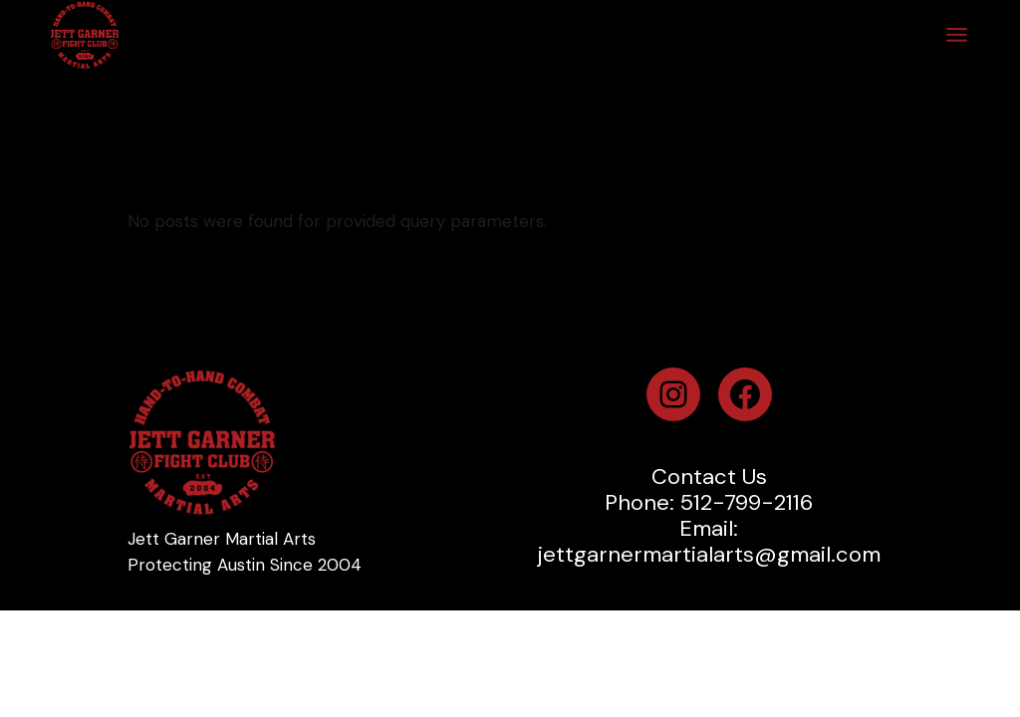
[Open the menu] (956, 35)
